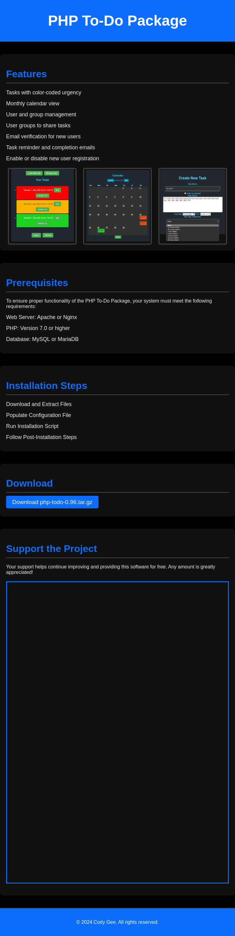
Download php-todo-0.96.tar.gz (52, 502)
